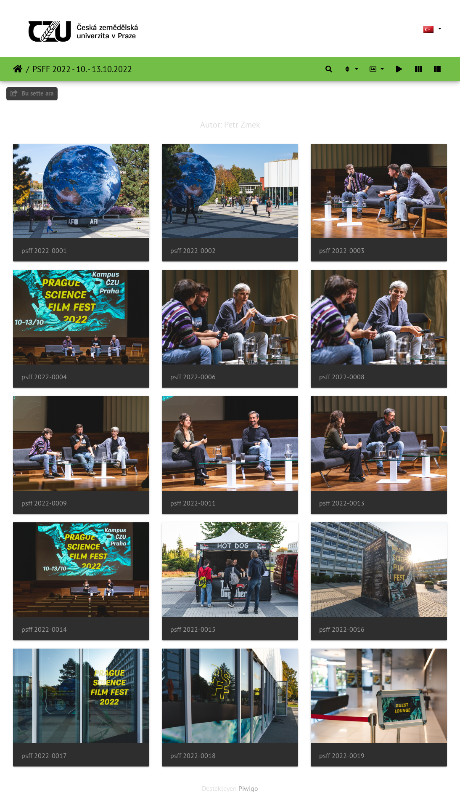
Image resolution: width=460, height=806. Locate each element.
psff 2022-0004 (44, 377)
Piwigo (248, 788)
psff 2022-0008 (342, 377)
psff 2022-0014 (44, 629)
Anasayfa (18, 69)
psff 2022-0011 (193, 503)
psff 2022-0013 (342, 503)
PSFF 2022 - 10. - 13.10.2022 (82, 69)
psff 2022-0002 (193, 251)
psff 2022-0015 (193, 629)
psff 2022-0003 (342, 251)
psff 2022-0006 (193, 377)
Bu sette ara (32, 93)
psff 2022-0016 (342, 629)
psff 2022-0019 (342, 756)
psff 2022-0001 (44, 251)
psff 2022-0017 (44, 756)
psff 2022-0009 (44, 503)
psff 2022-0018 (193, 756)
